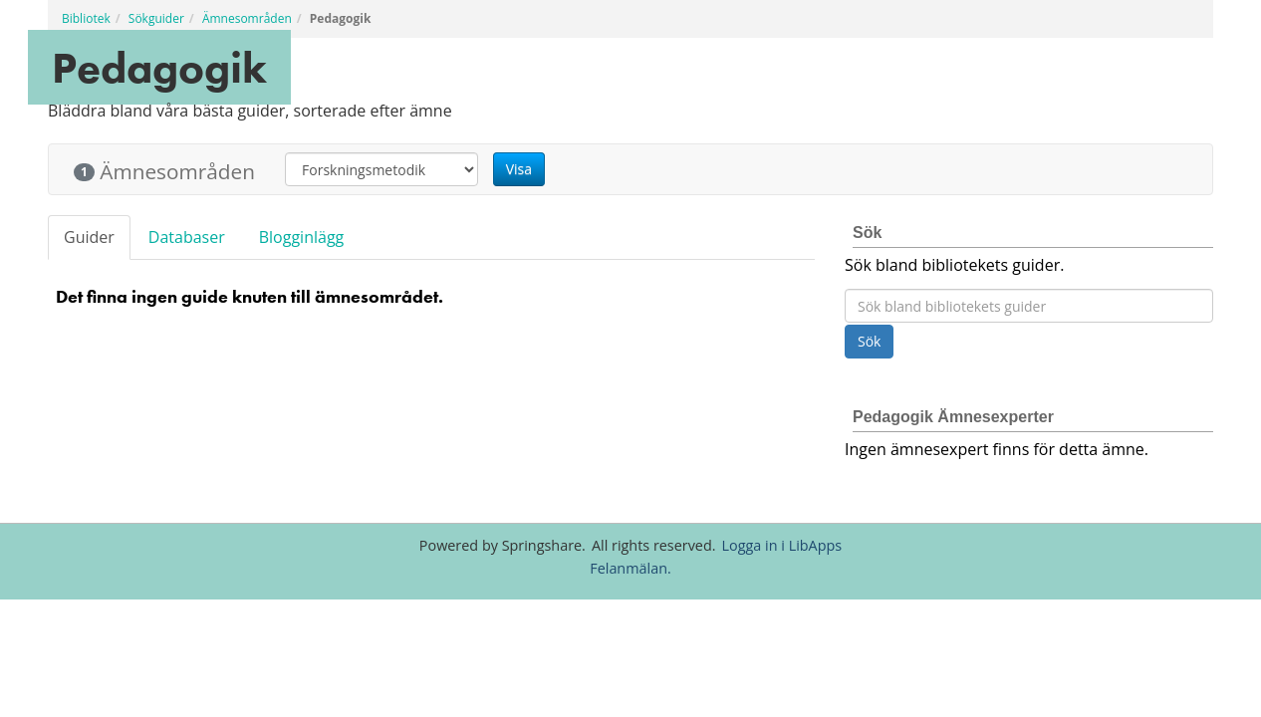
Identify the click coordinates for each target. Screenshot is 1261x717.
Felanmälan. (630, 568)
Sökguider (156, 18)
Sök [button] (869, 341)
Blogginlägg (302, 237)
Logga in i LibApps (782, 545)
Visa (519, 168)
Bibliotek (86, 18)
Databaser (186, 237)
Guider (89, 237)
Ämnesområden (247, 18)
